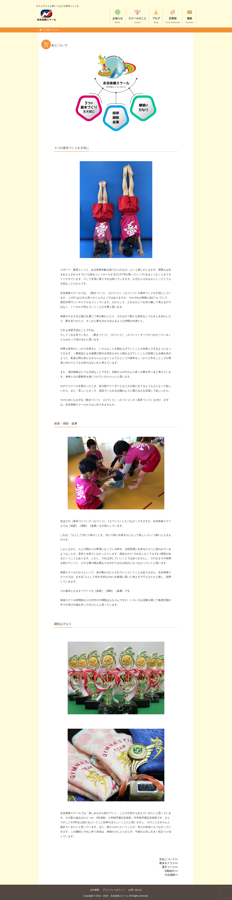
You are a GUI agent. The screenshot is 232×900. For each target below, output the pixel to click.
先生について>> (168, 859)
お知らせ (117, 16)
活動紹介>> (171, 870)
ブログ (156, 16)
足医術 (173, 16)
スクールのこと (137, 16)
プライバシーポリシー (113, 890)
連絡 (189, 16)
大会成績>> (171, 874)
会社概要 (94, 890)
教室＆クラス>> (168, 863)
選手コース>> (170, 867)
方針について (52, 30)
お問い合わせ (135, 890)
